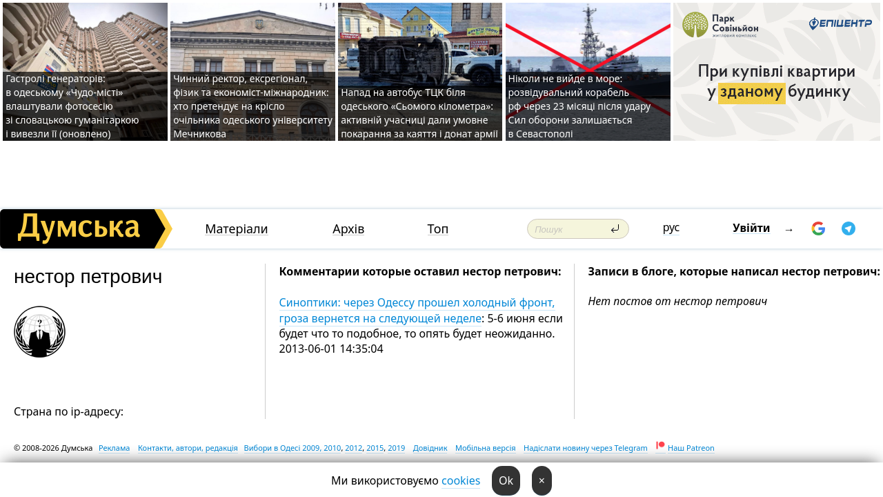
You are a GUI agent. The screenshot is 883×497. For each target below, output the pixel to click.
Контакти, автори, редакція (188, 447)
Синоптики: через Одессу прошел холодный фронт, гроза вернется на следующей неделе (417, 310)
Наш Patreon (691, 447)
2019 (396, 447)
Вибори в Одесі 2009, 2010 (292, 447)
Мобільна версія (485, 447)
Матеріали (236, 228)
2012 (353, 447)
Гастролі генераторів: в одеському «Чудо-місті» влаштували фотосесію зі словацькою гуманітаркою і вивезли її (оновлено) (72, 106)
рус (671, 227)
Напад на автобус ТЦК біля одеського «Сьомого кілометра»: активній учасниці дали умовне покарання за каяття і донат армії (419, 113)
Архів (348, 228)
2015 (375, 447)
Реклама (114, 447)
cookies (461, 480)
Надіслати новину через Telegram (586, 447)
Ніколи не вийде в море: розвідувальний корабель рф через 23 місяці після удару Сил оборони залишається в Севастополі (579, 106)
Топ (438, 228)
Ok (506, 480)
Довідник (430, 447)
